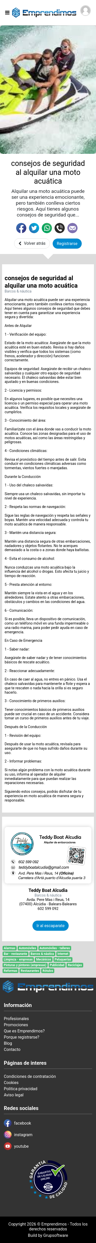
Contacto (12, 1049)
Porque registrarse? (21, 1037)
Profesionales (16, 1018)
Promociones (16, 1024)
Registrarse (67, 243)
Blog (8, 1043)
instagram (18, 1134)
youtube (16, 1146)
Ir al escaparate (51, 925)
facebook (17, 1123)
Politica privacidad (20, 1088)
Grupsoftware (55, 1235)
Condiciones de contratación (30, 1076)
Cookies (11, 1082)
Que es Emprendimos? (24, 1031)
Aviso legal (14, 1095)
